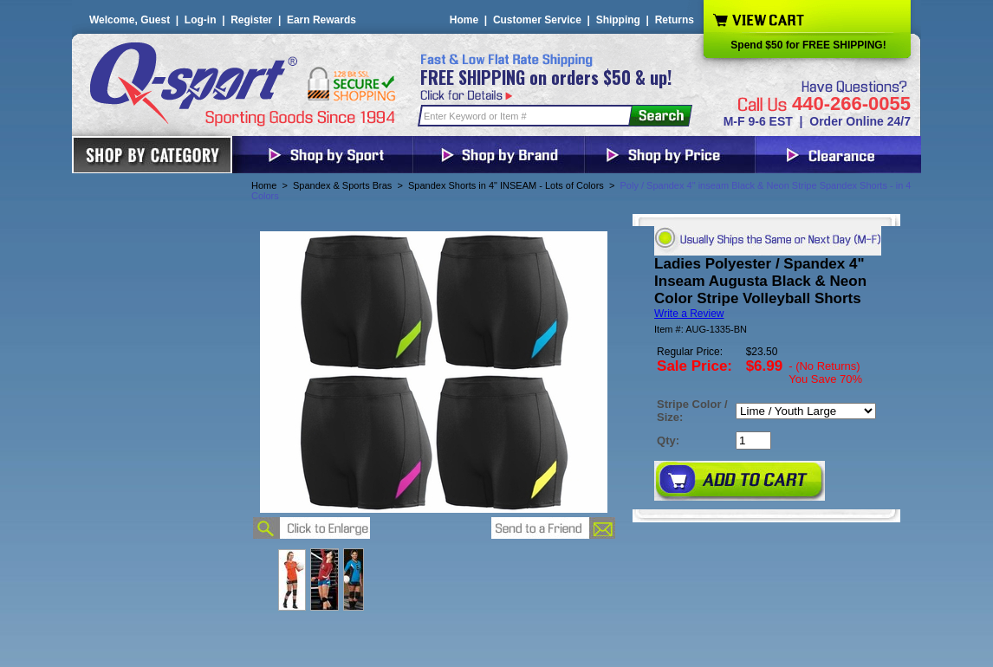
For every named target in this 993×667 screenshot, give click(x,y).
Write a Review (689, 314)
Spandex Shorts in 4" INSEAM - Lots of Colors (506, 185)
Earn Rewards (321, 20)
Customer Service (537, 20)
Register (251, 20)
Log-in (201, 20)
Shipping (618, 20)
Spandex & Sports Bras (342, 185)
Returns (674, 20)
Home (464, 20)
